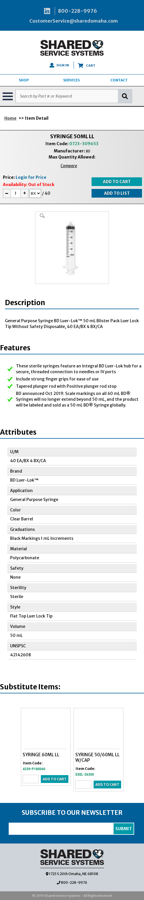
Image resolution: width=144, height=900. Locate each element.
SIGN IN (59, 65)
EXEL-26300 (85, 774)
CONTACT (119, 80)
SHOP (24, 80)
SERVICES (71, 80)
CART (86, 65)
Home (10, 118)
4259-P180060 (34, 769)
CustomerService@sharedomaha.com (73, 21)
